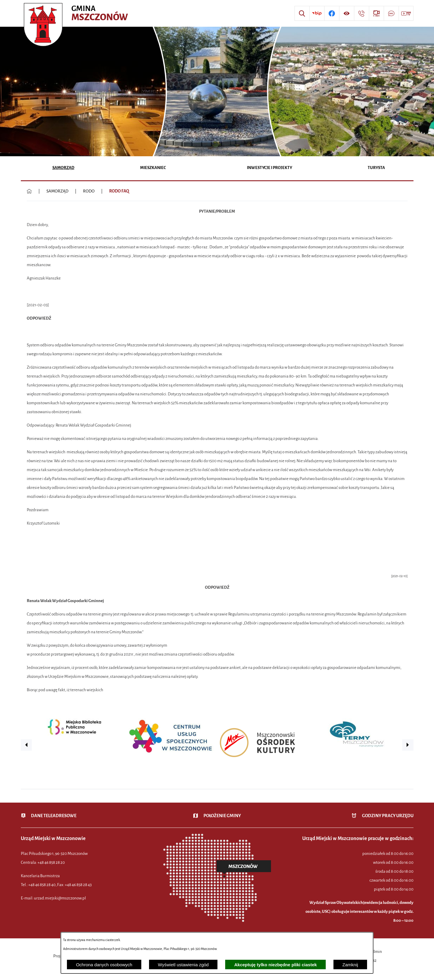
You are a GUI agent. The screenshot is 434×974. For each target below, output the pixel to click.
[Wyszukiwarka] (301, 13)
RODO (89, 191)
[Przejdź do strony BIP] (316, 13)
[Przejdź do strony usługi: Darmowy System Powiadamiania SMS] (391, 13)
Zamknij (350, 964)
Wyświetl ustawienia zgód (183, 964)
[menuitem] (63, 168)
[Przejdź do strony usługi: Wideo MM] (406, 13)
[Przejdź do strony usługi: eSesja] (376, 13)
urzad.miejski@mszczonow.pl (60, 898)
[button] (26, 745)
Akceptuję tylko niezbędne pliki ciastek (275, 964)
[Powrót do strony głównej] (29, 191)
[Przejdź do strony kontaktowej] (361, 13)
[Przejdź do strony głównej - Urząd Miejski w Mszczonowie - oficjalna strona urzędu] (76, 13)
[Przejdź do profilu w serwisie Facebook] (331, 13)
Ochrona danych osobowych (104, 964)
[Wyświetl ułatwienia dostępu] (346, 13)
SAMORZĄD (57, 191)
